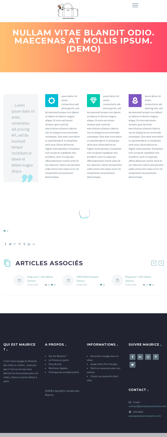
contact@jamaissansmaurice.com (147, 406)
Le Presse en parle (59, 360)
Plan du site (55, 364)
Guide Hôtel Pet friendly (103, 364)
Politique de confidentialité (64, 372)
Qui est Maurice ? (58, 356)
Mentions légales (58, 368)
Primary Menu (135, 5)
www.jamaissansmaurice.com (145, 415)
